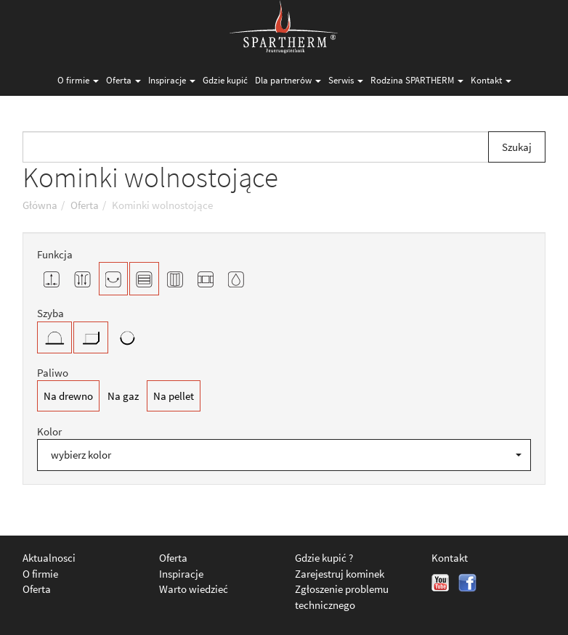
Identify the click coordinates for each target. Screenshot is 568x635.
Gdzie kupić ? (324, 558)
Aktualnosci (49, 558)
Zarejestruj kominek (339, 574)
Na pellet (173, 396)
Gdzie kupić (225, 80)
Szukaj (517, 147)
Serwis (345, 80)
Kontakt (491, 80)
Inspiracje (171, 80)
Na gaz (123, 396)
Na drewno (68, 396)
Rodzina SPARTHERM (416, 80)
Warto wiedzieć (193, 589)
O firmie (78, 80)
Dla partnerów (288, 80)
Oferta (123, 80)
